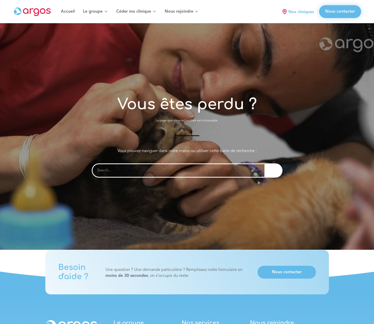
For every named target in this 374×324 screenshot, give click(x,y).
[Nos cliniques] (284, 11)
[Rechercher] (272, 170)
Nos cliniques (301, 12)
